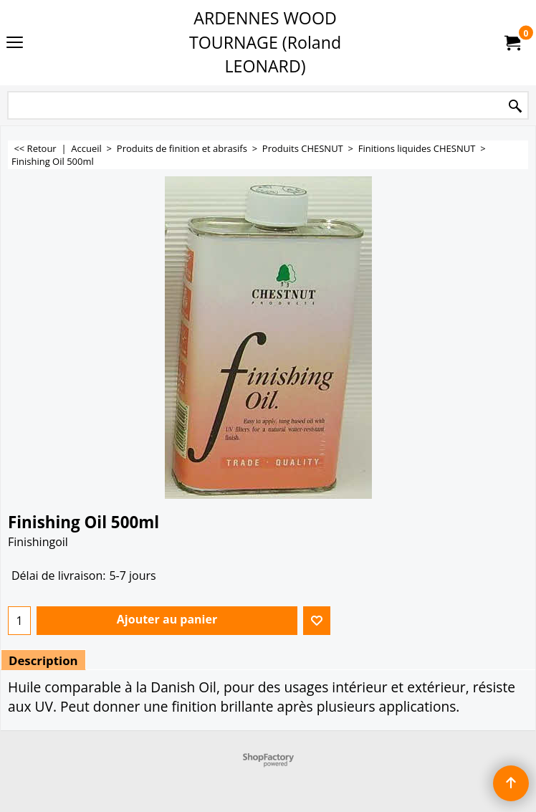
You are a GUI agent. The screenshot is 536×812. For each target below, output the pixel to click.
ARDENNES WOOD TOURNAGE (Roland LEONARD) (265, 41)
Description (43, 660)
